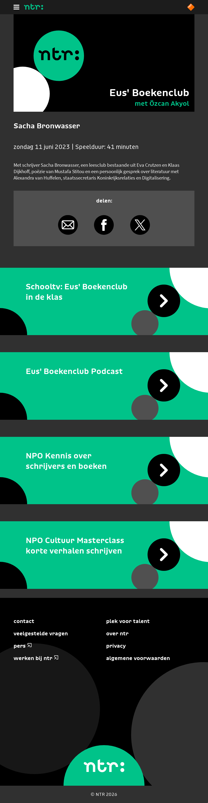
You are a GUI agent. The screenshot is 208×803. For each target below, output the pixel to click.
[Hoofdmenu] (16, 7)
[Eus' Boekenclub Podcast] (104, 371)
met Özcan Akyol (162, 103)
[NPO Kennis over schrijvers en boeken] (104, 461)
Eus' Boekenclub (149, 92)
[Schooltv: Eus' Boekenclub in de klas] (104, 292)
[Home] (33, 8)
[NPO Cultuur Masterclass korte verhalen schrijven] (104, 545)
